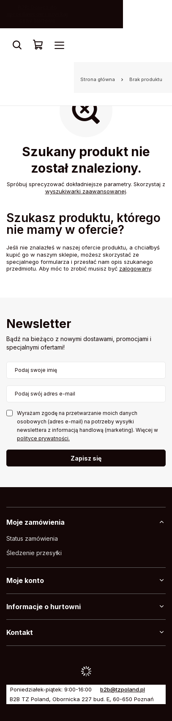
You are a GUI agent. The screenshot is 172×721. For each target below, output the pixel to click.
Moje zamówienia (35, 522)
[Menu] (59, 45)
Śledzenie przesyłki (34, 553)
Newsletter (38, 324)
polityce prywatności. (43, 438)
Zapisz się (86, 458)
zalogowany (135, 268)
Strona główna (97, 79)
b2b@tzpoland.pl (122, 689)
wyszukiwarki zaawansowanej (85, 191)
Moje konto (25, 580)
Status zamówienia (32, 538)
